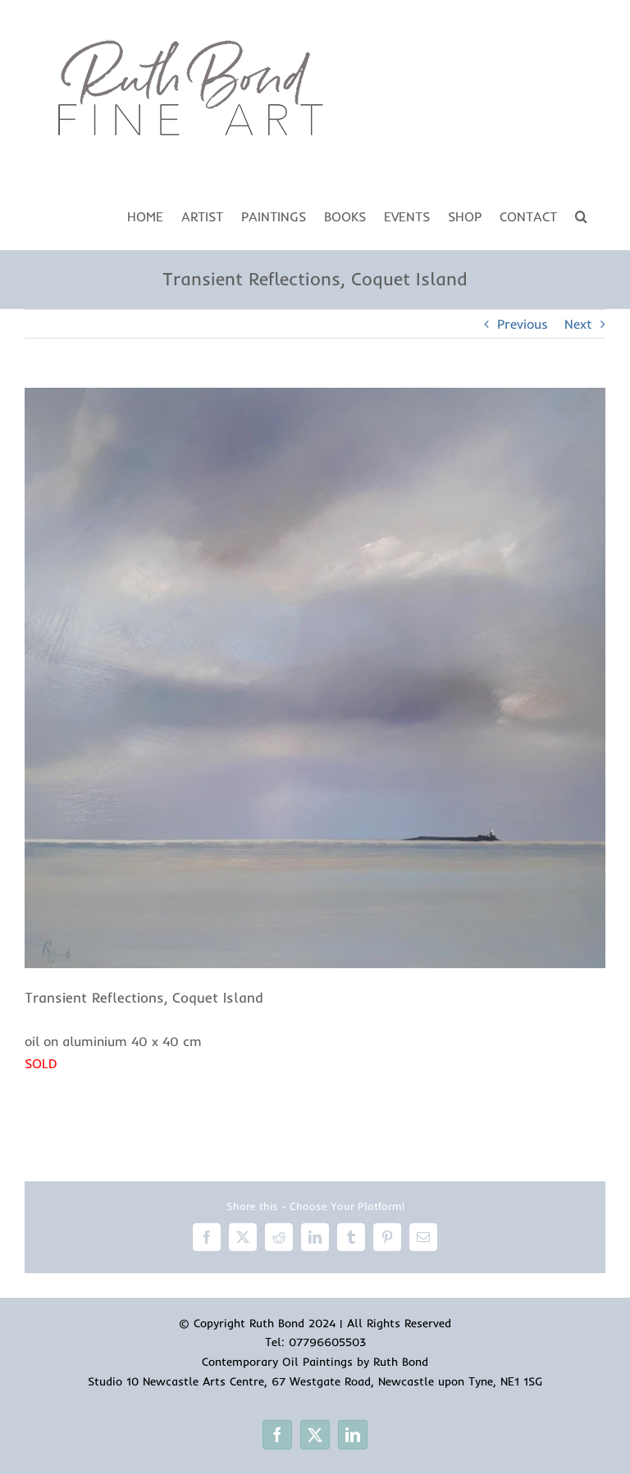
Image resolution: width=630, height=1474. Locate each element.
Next (578, 324)
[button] (581, 215)
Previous (522, 324)
